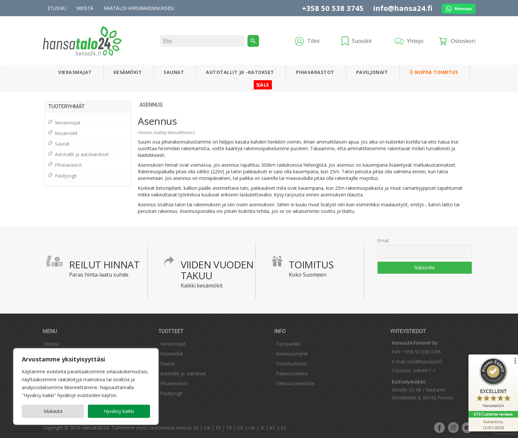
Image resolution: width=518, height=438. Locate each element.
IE (262, 427)
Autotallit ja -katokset (240, 72)
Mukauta (53, 411)
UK (252, 427)
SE (196, 427)
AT (273, 427)
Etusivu (57, 8)
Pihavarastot (315, 72)
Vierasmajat (75, 72)
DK (207, 427)
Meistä (84, 8)
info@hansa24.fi (402, 8)
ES (283, 427)
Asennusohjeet (292, 354)
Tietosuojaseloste (295, 383)
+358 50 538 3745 (333, 8)
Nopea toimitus (434, 72)
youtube (467, 427)
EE (218, 427)
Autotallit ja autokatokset (82, 154)
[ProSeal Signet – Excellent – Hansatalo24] (493, 384)
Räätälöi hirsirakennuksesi (138, 8)
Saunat (174, 72)
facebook (439, 427)
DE (240, 427)
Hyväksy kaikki (119, 411)
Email (383, 240)
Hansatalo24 (95, 427)
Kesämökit (128, 72)
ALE (262, 85)
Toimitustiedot (291, 363)
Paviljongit (372, 72)
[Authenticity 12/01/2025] (493, 424)
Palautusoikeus (292, 373)
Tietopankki (288, 344)
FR (229, 427)
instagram (453, 427)
